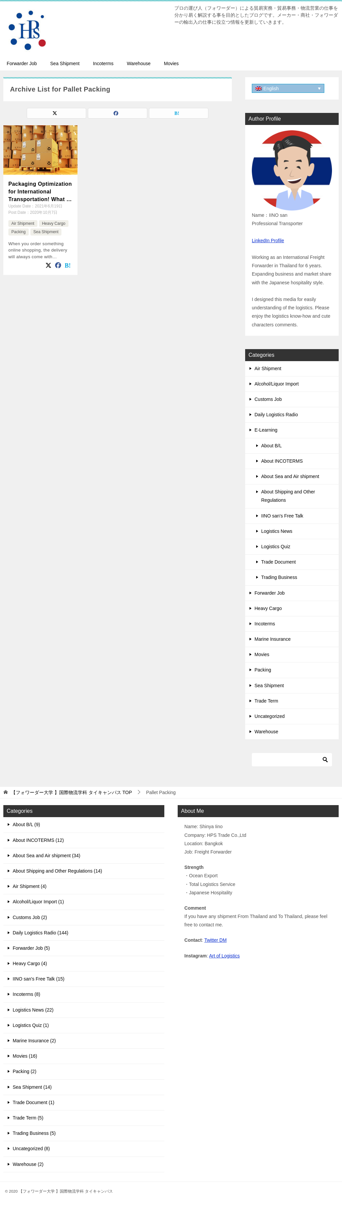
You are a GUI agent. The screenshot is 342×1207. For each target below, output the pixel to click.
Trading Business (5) (34, 1133)
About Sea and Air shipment (290, 476)
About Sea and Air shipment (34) (46, 855)
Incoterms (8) (26, 994)
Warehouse (139, 63)
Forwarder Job (22, 63)
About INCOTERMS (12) (38, 840)
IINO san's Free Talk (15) (38, 979)
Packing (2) (24, 1071)
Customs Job (268, 399)
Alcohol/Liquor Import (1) (38, 901)
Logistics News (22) (33, 1010)
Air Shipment (22, 223)
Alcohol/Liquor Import (276, 384)
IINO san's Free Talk (282, 515)
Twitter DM (215, 940)
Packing (18, 232)
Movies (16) (25, 1056)
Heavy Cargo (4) (30, 963)
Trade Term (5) (28, 1117)
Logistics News (276, 531)
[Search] (292, 759)
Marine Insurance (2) (34, 1040)
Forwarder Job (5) (31, 948)
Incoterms (103, 63)
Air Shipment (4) (29, 886)
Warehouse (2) (28, 1164)
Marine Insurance (272, 639)
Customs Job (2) (30, 917)
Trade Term (266, 701)
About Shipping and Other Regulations (288, 496)
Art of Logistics (224, 955)
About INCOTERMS (282, 461)
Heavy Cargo (53, 223)
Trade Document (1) (33, 1102)
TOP (71, 792)
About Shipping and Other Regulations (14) (57, 871)
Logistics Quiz (275, 546)
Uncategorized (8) (31, 1148)
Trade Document (278, 562)
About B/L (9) (26, 824)
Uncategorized (269, 716)
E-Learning (266, 430)
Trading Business (279, 577)
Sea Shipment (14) (32, 1087)
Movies (171, 63)
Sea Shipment (64, 63)
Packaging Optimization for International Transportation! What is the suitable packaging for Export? (40, 192)
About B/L (271, 445)
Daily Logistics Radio (276, 414)
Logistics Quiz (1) (31, 1025)
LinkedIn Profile (268, 240)
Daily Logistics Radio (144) (40, 932)
